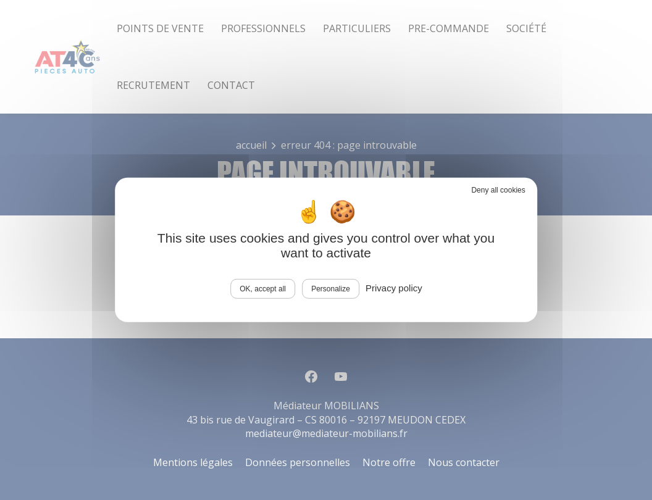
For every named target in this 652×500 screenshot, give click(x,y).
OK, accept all (263, 289)
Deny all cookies (498, 190)
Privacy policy (394, 288)
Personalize (330, 289)
